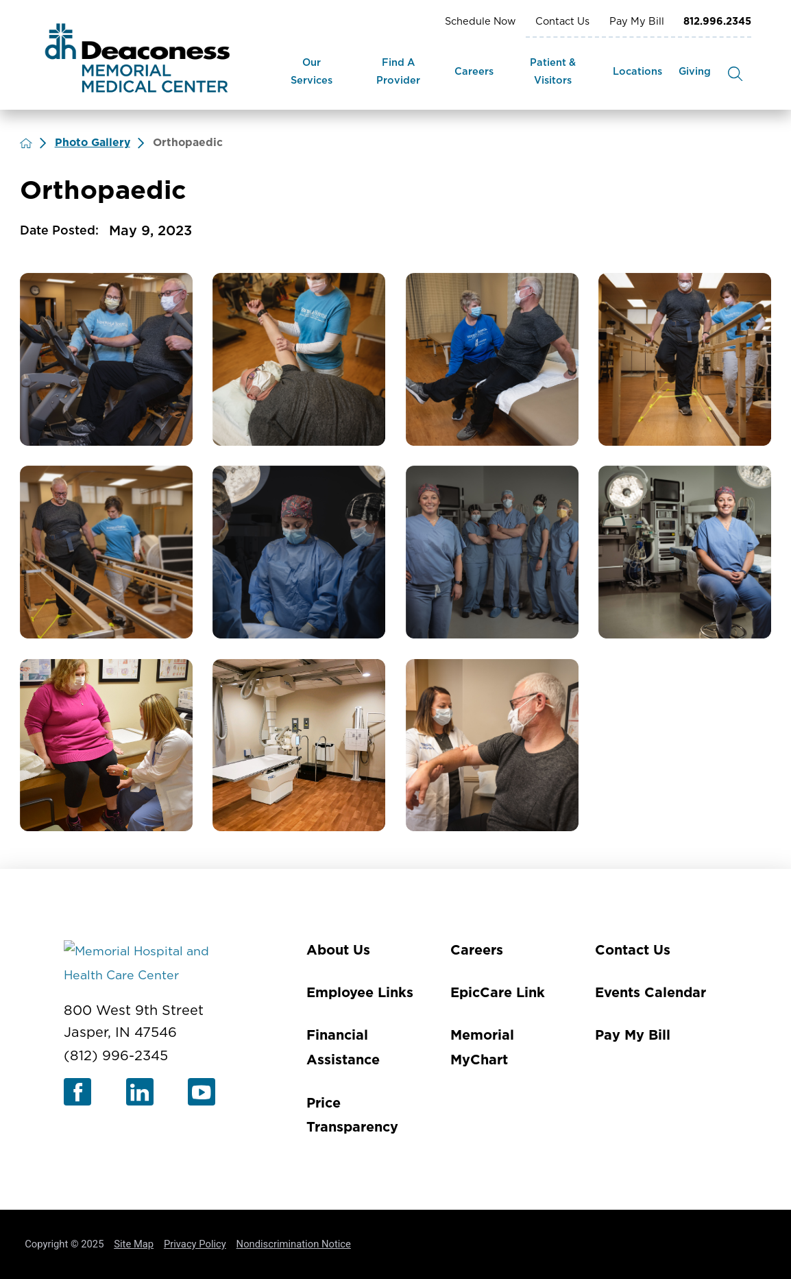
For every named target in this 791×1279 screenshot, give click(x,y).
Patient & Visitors (553, 72)
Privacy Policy (195, 1244)
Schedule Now (480, 21)
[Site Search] (735, 74)
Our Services (311, 72)
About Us (338, 950)
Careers (474, 72)
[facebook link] (77, 1091)
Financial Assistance (343, 1048)
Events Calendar (650, 993)
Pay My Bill (636, 21)
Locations (637, 72)
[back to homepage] (26, 143)
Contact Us (562, 21)
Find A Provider (398, 72)
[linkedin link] (140, 1091)
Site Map (134, 1244)
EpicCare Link (497, 993)
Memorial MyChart (482, 1048)
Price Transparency (352, 1116)
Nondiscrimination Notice (293, 1244)
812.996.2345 (717, 21)
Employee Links (359, 993)
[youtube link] (201, 1091)
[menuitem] (311, 74)
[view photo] (106, 359)
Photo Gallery (92, 142)
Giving (695, 72)
